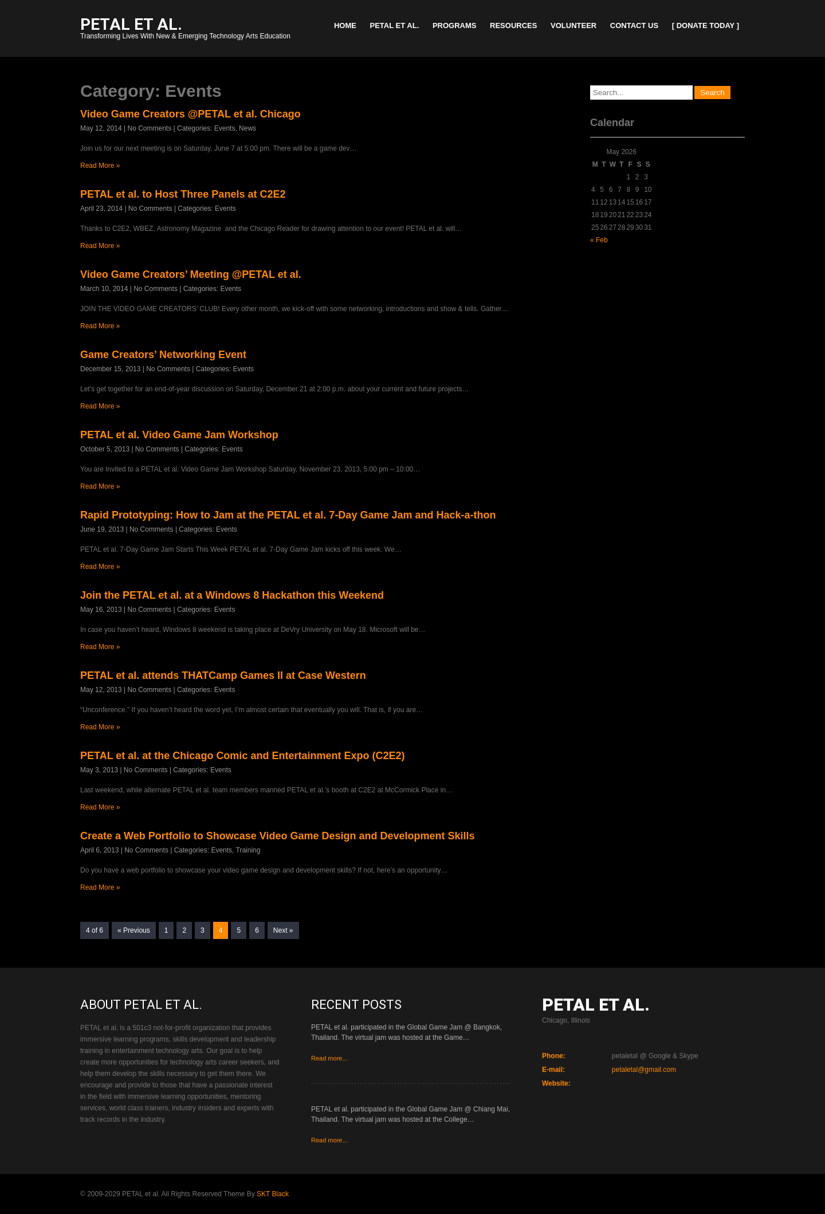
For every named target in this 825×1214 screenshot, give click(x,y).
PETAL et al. (394, 25)
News (247, 128)
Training (248, 850)
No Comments (150, 128)
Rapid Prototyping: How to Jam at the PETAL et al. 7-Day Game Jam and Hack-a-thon (288, 515)
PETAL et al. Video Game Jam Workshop (179, 435)
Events (224, 128)
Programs (455, 25)
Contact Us (634, 25)
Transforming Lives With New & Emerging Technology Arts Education (185, 29)
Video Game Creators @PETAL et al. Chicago (190, 114)
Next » (283, 930)
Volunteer (573, 25)
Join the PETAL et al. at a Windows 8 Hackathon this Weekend (232, 595)
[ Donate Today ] (705, 25)
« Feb (599, 240)
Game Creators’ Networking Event (163, 354)
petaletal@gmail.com (644, 1070)
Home (345, 25)
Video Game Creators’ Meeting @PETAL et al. (190, 274)
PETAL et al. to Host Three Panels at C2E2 (182, 194)
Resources (513, 25)
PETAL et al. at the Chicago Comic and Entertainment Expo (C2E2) (242, 755)
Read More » (100, 166)
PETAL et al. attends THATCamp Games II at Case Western (223, 675)
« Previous (133, 930)
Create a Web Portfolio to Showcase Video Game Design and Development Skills (277, 836)
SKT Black (273, 1194)
